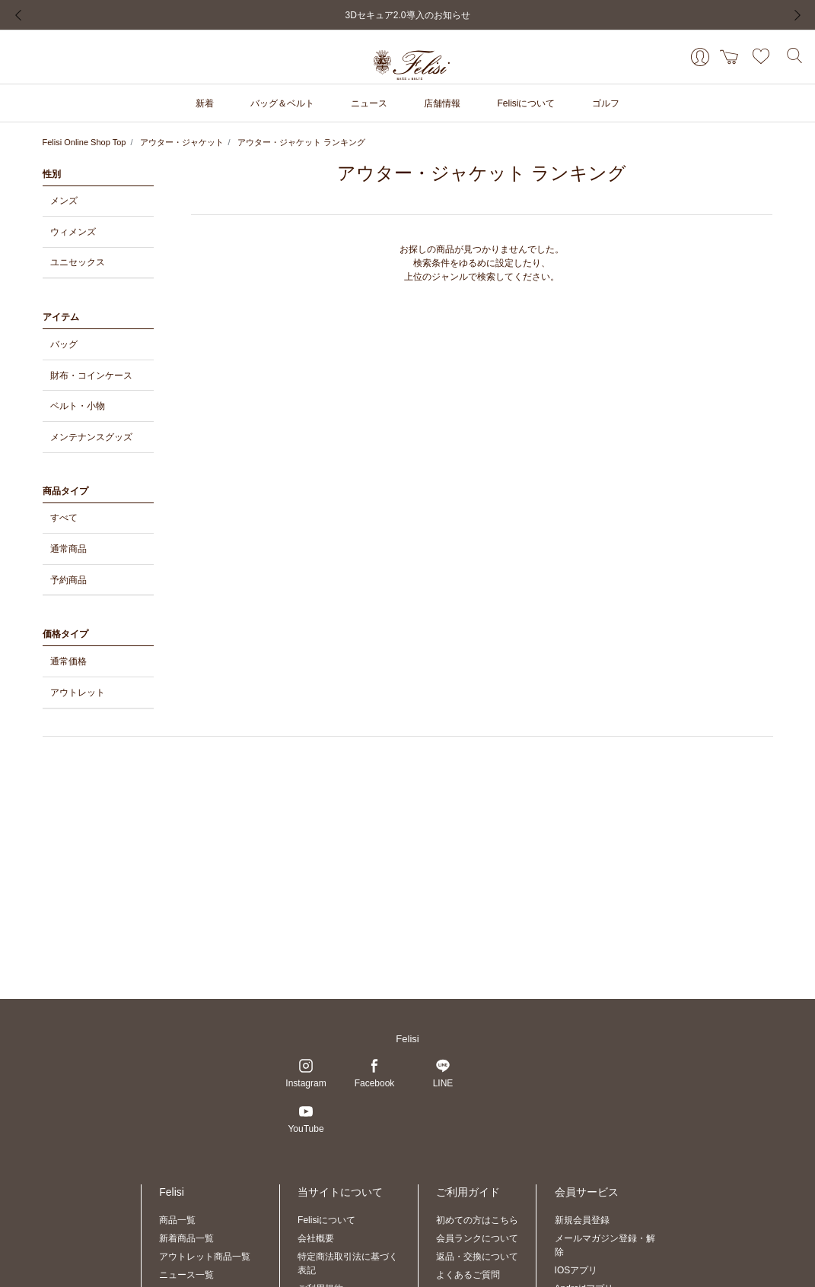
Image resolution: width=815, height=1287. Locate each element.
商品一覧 (177, 1220)
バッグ (64, 344)
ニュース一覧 (186, 1275)
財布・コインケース (91, 375)
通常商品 (68, 549)
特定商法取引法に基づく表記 (348, 1263)
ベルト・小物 (77, 406)
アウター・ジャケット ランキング (301, 142)
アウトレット (77, 692)
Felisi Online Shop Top (84, 142)
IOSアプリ (576, 1270)
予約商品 (68, 580)
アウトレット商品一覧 (204, 1256)
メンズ (64, 200)
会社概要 (316, 1238)
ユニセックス (77, 262)
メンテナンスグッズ (91, 437)
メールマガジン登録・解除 (605, 1245)
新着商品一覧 (186, 1238)
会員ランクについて (477, 1238)
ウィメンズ (73, 232)
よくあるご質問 (468, 1275)
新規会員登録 (582, 1220)
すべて (64, 517)
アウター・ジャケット (182, 142)
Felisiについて (326, 1220)
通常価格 (68, 661)
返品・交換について (477, 1256)
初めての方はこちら (477, 1220)
